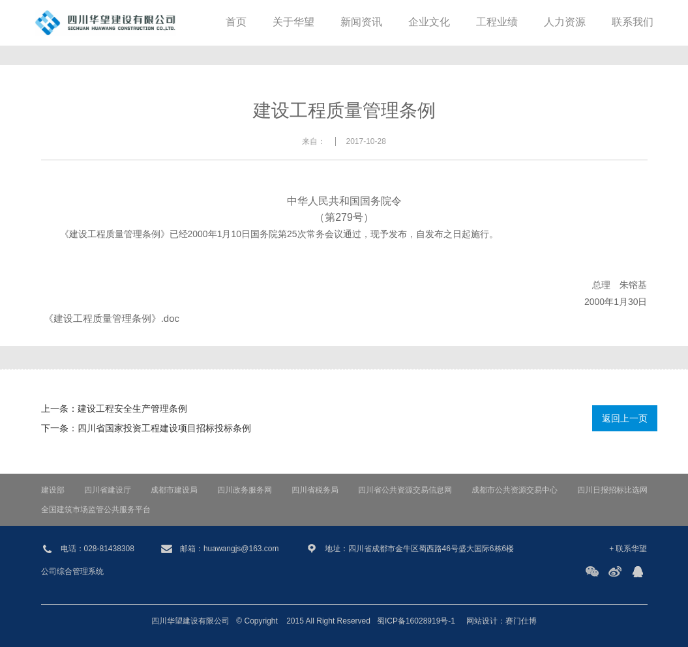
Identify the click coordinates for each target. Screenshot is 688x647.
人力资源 (565, 22)
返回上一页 (625, 418)
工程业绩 (497, 22)
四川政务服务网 (244, 490)
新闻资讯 (361, 22)
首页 (236, 22)
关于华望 (293, 22)
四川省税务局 (315, 490)
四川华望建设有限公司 (190, 620)
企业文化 (429, 22)
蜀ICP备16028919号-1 (416, 620)
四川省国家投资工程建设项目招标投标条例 (164, 428)
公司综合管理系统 (72, 571)
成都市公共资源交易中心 (514, 490)
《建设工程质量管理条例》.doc (111, 318)
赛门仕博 (521, 620)
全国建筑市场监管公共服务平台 (96, 509)
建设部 (53, 490)
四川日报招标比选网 (612, 490)
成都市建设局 (174, 490)
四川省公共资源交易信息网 (405, 490)
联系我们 (632, 22)
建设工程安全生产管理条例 (132, 408)
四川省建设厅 (107, 490)
